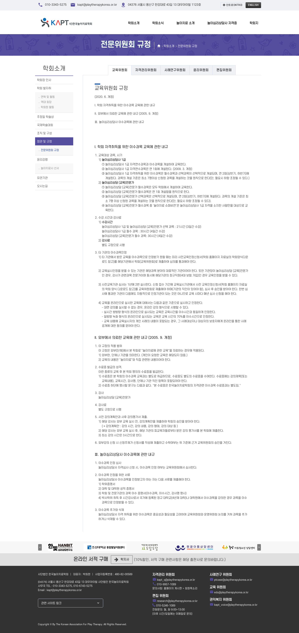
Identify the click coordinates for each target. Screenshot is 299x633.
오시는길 (42, 186)
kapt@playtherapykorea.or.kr (97, 4)
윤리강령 (42, 159)
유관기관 (42, 178)
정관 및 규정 (44, 141)
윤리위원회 (201, 70)
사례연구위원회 (175, 70)
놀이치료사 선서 (50, 168)
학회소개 (169, 46)
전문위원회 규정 (187, 46)
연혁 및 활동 (48, 97)
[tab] (119, 70)
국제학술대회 (45, 125)
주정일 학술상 (45, 117)
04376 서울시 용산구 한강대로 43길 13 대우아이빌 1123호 (164, 4)
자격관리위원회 (146, 70)
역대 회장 (46, 102)
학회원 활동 (47, 107)
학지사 (121, 559)
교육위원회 (119, 70)
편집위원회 (224, 70)
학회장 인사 (44, 80)
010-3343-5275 (56, 4)
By (53, 624)
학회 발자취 (44, 88)
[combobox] (70, 603)
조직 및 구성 (44, 133)
